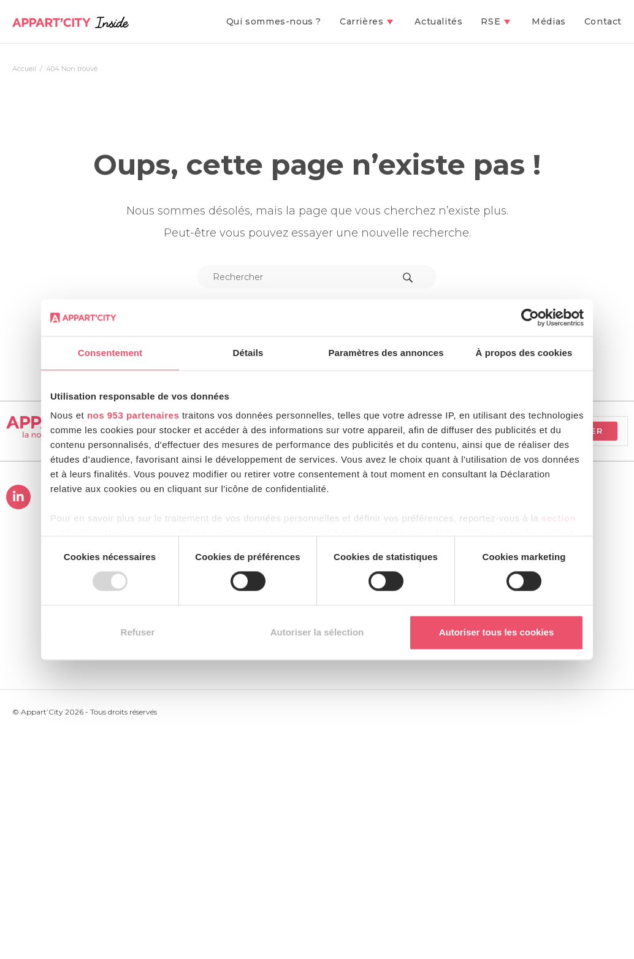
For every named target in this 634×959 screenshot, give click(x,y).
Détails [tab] (248, 352)
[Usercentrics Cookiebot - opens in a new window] (530, 317)
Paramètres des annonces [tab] (385, 352)
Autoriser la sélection (317, 632)
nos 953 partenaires (133, 415)
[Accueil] (24, 68)
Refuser (138, 632)
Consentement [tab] (110, 352)
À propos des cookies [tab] (524, 352)
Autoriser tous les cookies (496, 632)
